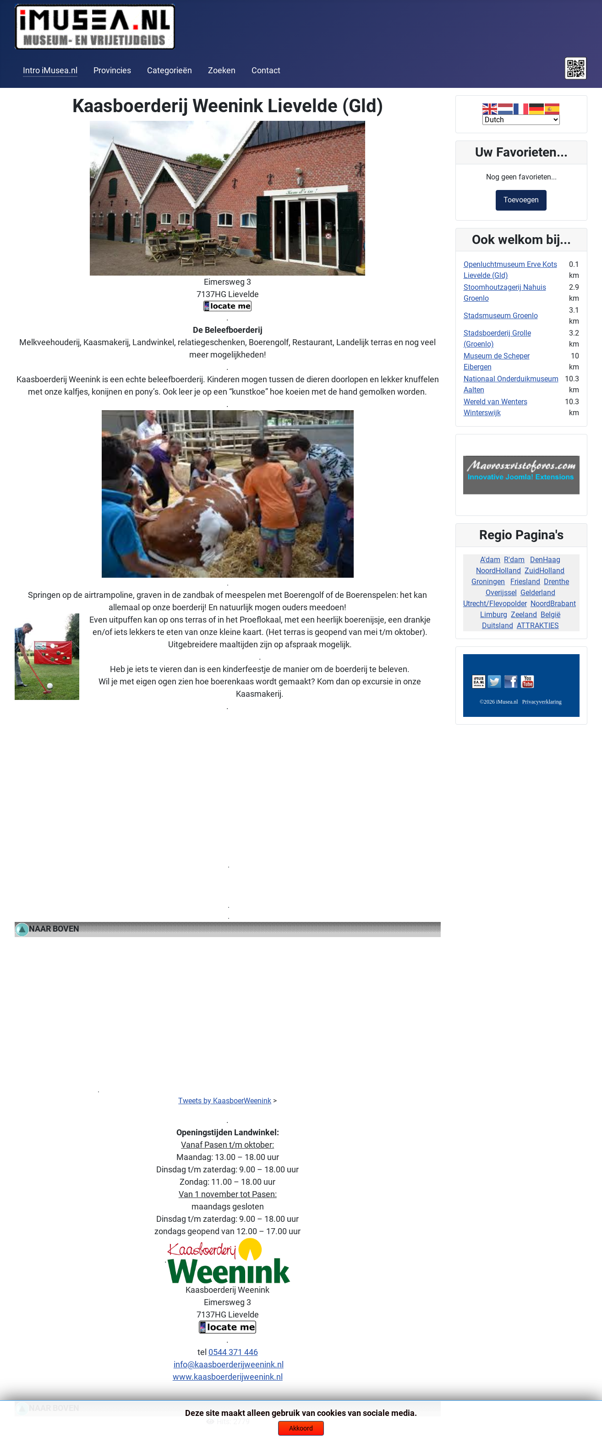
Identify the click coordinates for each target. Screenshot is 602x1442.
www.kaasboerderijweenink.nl (228, 1377)
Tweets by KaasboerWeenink (224, 1100)
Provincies (112, 70)
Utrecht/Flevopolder (495, 603)
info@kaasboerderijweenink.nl (229, 1364)
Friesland (525, 581)
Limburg (493, 614)
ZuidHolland (544, 570)
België (550, 614)
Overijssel (501, 592)
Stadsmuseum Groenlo (501, 315)
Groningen (488, 581)
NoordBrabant (553, 603)
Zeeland (524, 614)
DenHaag (545, 559)
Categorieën (169, 70)
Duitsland (497, 625)
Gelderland (537, 592)
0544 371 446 (233, 1352)
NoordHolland (498, 570)
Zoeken (221, 70)
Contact (266, 70)
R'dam (514, 559)
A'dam (490, 559)
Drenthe (556, 581)
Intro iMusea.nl (50, 70)
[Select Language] (521, 119)
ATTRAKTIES (538, 625)
